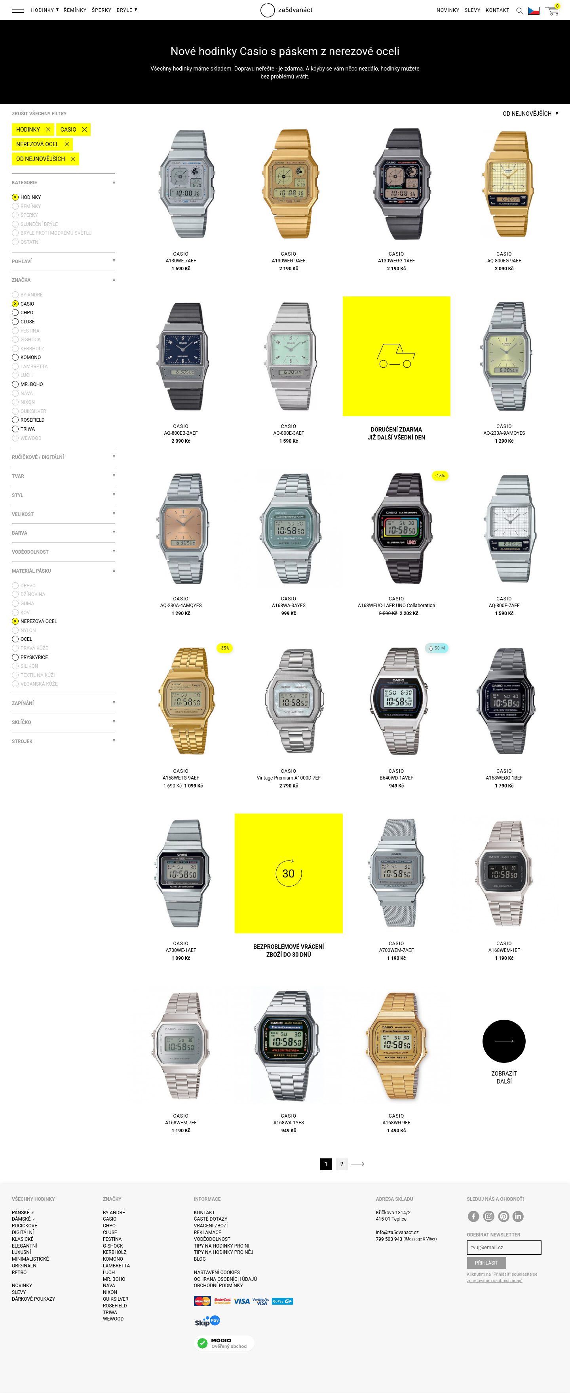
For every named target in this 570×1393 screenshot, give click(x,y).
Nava (109, 1285)
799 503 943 (389, 1239)
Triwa (110, 1312)
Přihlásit (486, 1263)
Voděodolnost (212, 1239)
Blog (200, 1259)
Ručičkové (24, 1226)
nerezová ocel (37, 144)
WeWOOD (113, 1319)
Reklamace (207, 1232)
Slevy (19, 1292)
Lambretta (116, 1266)
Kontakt (204, 1212)
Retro (19, 1272)
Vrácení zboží (211, 1226)
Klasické (22, 1239)
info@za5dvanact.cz (397, 1232)
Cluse (110, 1232)
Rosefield (115, 1306)
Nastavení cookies (217, 1272)
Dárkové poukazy (33, 1299)
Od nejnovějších (40, 159)
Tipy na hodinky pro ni (221, 1246)
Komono (113, 1259)
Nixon (110, 1292)
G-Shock (113, 1246)
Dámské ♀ (24, 1219)
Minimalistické (30, 1259)
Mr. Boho (114, 1279)
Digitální (23, 1232)
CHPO (109, 1226)
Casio (68, 129)
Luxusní (21, 1252)
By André (114, 1212)
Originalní (25, 1266)
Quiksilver (116, 1299)
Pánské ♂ (23, 1212)
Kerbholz (115, 1252)
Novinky (22, 1285)
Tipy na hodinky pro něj (223, 1252)
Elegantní (24, 1246)
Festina (112, 1239)
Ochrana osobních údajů (225, 1279)
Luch (109, 1272)
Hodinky (28, 129)
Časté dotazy (211, 1219)
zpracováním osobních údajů (494, 1280)
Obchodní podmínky (218, 1285)
